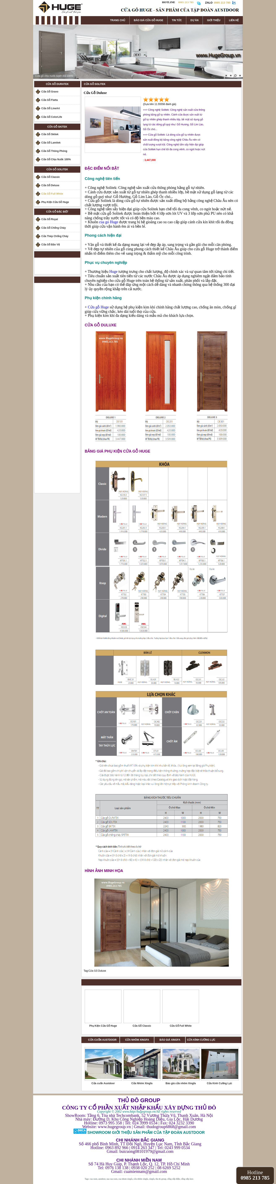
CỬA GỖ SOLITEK (57, 169)
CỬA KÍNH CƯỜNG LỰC (201, 1039)
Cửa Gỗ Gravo (49, 91)
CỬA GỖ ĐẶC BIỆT (57, 211)
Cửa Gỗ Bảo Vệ (50, 244)
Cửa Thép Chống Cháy (54, 236)
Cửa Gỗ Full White (52, 193)
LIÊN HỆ (234, 20)
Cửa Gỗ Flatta (49, 100)
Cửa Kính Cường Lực (219, 1083)
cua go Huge (108, 222)
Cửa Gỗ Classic (50, 177)
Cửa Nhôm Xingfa (141, 1083)
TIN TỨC (177, 20)
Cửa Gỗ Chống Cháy (53, 227)
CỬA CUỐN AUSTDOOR (102, 1039)
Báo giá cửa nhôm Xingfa (180, 1083)
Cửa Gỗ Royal (49, 219)
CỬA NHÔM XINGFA (139, 1039)
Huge (113, 271)
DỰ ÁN (194, 20)
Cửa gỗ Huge (98, 307)
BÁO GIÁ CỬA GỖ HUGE (148, 20)
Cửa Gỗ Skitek (50, 134)
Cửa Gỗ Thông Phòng (54, 151)
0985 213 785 (222, 2)
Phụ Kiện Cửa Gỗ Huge (55, 202)
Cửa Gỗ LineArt (50, 108)
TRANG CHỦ (117, 20)
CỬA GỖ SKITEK (57, 126)
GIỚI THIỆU (213, 20)
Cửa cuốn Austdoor (103, 1083)
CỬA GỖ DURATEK (57, 84)
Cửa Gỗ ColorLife (51, 116)
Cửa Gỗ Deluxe (50, 185)
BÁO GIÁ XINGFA (171, 1039)
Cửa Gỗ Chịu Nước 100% (56, 159)
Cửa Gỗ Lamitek (51, 142)
